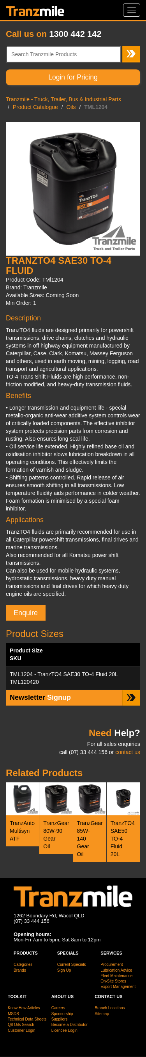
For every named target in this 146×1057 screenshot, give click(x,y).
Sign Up (64, 970)
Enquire (26, 613)
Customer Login (21, 1030)
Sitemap (102, 1014)
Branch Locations (110, 1008)
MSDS (13, 1014)
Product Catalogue (35, 107)
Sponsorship (62, 1014)
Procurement (111, 964)
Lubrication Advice (116, 970)
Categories (23, 964)
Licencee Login (64, 1030)
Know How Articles (24, 1008)
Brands (20, 970)
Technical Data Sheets (27, 1019)
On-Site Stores (113, 981)
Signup (40, 697)
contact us (127, 752)
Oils (71, 107)
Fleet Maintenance (116, 976)
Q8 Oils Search (21, 1024)
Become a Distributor (69, 1024)
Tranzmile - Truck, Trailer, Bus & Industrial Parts (63, 99)
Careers (58, 1008)
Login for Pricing (72, 77)
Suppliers (59, 1019)
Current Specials (71, 964)
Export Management (117, 986)
